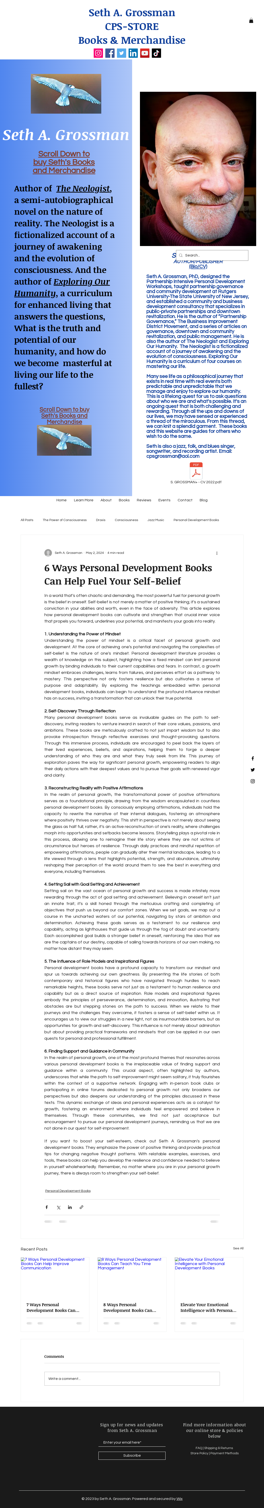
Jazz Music (156, 520)
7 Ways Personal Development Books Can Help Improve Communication (51, 1307)
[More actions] (217, 553)
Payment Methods (224, 1453)
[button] (251, 20)
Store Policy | (200, 1453)
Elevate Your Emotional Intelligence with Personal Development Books (207, 1307)
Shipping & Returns (219, 1448)
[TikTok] (156, 53)
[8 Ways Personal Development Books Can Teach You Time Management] (132, 1276)
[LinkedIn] (133, 53)
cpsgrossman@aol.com (172, 456)
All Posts (27, 520)
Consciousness (126, 520)
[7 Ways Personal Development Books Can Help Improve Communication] (55, 1276)
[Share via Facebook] (46, 1207)
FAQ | (200, 1448)
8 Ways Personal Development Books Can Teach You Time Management (127, 1307)
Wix (179, 1499)
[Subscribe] (132, 1456)
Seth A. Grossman (132, 12)
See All (238, 1248)
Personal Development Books (196, 520)
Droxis (100, 520)
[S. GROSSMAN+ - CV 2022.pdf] (196, 474)
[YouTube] (144, 53)
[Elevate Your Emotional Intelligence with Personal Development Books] (209, 1276)
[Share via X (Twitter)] (58, 1207)
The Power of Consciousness (65, 520)
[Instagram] (98, 53)
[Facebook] (110, 53)
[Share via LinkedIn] (70, 1207)
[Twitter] (121, 53)
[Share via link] (81, 1207)
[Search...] (211, 255)
